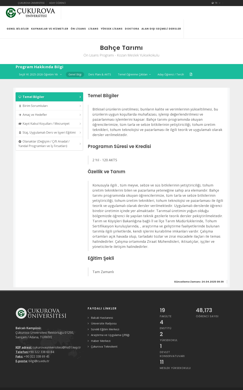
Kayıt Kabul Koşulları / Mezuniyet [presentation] (50, 110)
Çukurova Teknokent (104, 333)
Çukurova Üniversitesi (31, 3)
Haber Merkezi (100, 327)
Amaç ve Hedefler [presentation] (50, 101)
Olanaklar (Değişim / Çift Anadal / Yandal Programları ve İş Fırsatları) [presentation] (50, 130)
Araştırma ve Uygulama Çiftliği (110, 321)
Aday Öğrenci (57, 3)
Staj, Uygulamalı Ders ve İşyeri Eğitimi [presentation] (50, 119)
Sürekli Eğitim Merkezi (105, 316)
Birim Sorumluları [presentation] (50, 92)
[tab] (49, 83)
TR (216, 3)
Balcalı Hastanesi (102, 304)
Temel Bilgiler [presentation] (50, 83)
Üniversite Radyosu (104, 310)
